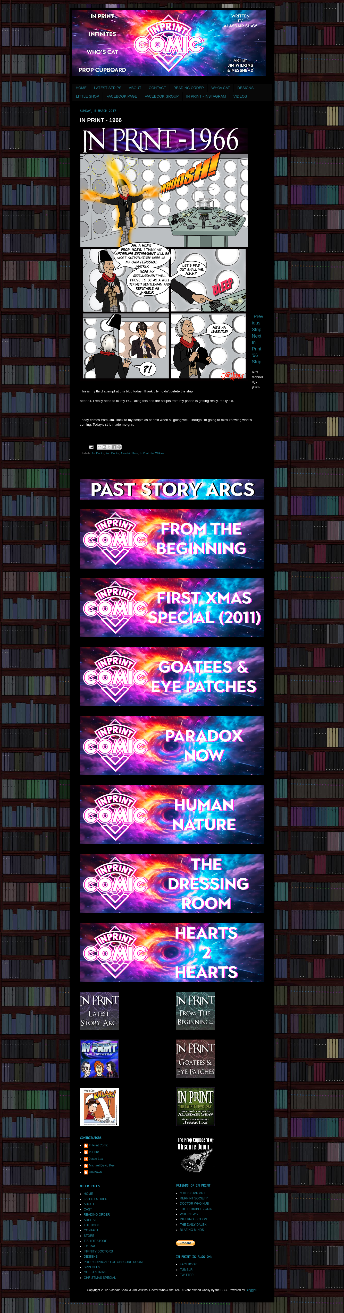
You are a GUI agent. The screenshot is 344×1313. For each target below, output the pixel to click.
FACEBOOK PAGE (121, 96)
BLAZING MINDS (192, 1230)
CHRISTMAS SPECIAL (100, 1278)
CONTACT (157, 88)
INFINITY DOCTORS (98, 1251)
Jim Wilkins (157, 453)
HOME (81, 88)
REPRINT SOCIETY (194, 1198)
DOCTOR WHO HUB (194, 1203)
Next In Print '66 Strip (256, 349)
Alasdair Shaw (129, 453)
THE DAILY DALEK (193, 1224)
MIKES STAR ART (192, 1193)
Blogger (251, 1290)
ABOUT (135, 88)
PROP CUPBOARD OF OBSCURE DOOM (113, 1262)
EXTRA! (89, 1246)
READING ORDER (188, 88)
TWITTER (187, 1275)
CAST (88, 1209)
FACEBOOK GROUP (162, 96)
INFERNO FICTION (193, 1219)
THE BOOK (92, 1225)
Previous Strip (257, 323)
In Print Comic (98, 1145)
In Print (144, 453)
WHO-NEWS (189, 1214)
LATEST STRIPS (107, 88)
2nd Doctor (112, 453)
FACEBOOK (188, 1264)
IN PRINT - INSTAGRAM (206, 96)
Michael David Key (101, 1165)
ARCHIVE (90, 1220)
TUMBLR (186, 1270)
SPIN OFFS (92, 1267)
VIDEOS (240, 96)
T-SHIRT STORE (95, 1241)
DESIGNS (245, 88)
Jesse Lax (96, 1159)
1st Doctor (98, 453)
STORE (89, 1236)
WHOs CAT (220, 88)
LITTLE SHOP (87, 96)
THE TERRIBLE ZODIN (196, 1209)
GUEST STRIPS (95, 1272)
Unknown (95, 1172)
